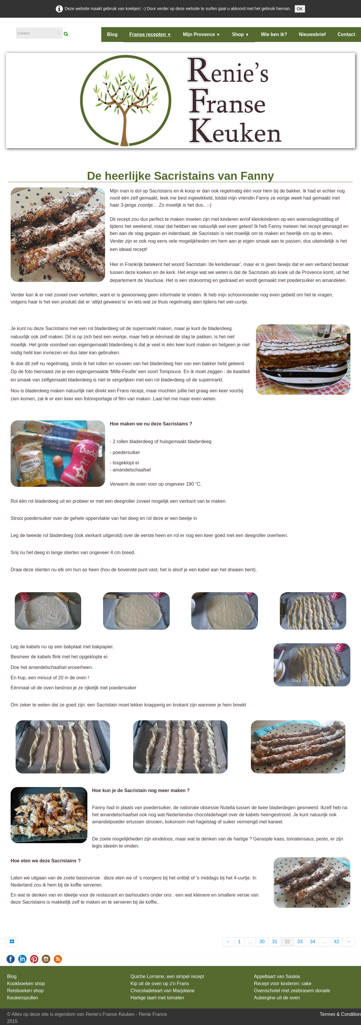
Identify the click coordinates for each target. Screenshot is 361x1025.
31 (274, 941)
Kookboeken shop (26, 983)
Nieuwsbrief (312, 34)
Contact (346, 34)
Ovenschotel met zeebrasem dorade (292, 990)
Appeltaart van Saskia (277, 976)
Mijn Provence (201, 34)
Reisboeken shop (25, 990)
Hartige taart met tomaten (157, 997)
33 (300, 941)
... (250, 941)
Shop (240, 34)
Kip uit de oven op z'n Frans (159, 983)
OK (300, 8)
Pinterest (186, 923)
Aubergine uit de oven (277, 997)
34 (312, 941)
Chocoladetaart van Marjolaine (162, 990)
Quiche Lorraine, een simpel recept (167, 976)
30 (262, 941)
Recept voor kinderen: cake (282, 983)
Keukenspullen (22, 997)
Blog (112, 34)
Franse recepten (150, 34)
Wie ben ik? (274, 34)
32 (287, 941)
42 (336, 941)
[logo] (9, 30)
